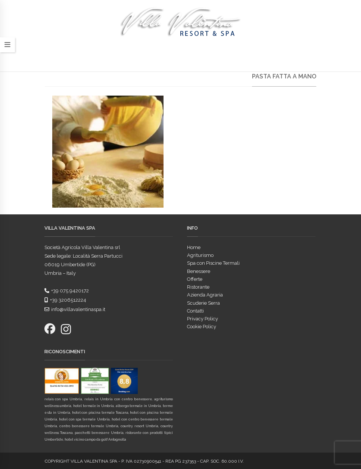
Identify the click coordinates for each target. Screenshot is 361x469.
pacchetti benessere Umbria (99, 433)
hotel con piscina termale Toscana (100, 412)
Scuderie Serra (203, 303)
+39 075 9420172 (66, 290)
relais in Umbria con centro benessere (118, 399)
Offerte (194, 279)
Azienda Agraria (205, 295)
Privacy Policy (202, 319)
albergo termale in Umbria (138, 406)
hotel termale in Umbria (93, 406)
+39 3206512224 (65, 300)
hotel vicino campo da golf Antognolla (95, 439)
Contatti (195, 311)
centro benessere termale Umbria (88, 426)
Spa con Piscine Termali (213, 263)
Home (193, 247)
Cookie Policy (201, 326)
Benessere (198, 271)
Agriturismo (200, 255)
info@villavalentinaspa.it (74, 309)
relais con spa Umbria (63, 399)
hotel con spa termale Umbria (84, 419)
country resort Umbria (139, 426)
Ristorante (198, 287)
